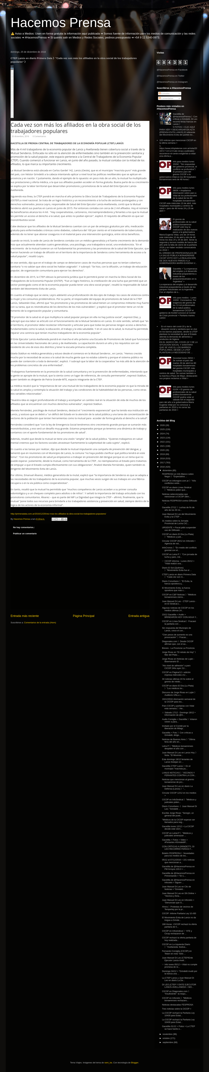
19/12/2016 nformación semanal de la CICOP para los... (178, 700)
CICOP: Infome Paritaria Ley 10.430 (179, 913)
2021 (162, 446)
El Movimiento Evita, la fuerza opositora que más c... (176, 589)
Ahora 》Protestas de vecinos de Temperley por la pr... (177, 908)
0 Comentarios (39, 136)
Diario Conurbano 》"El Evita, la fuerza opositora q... (177, 582)
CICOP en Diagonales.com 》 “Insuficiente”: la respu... (176, 992)
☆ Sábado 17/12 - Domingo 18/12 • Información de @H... (178, 713)
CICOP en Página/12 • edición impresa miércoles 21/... (176, 673)
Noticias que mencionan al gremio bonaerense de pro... (178, 780)
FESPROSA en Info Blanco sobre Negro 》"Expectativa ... (177, 475)
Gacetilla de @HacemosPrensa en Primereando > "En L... (178, 874)
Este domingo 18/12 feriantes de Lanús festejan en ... (177, 760)
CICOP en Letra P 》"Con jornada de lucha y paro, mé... (179, 555)
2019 (162, 454)
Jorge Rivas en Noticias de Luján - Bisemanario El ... (178, 660)
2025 (162, 429)
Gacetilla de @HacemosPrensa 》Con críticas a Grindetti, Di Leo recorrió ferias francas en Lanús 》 (185, 119)
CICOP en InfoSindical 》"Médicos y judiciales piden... (179, 800)
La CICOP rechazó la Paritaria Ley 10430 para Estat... (178, 1014)
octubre (166, 1038)
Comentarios (166, 98)
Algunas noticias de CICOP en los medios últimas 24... (178, 609)
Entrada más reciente (25, 616)
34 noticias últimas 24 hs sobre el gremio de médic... (177, 680)
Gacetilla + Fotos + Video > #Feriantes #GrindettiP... (175, 841)
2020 (162, 450)
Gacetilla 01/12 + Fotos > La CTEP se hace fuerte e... (178, 1027)
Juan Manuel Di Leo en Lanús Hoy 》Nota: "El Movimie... (179, 753)
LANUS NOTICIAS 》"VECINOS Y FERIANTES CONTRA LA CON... (179, 774)
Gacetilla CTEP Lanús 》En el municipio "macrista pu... (176, 767)
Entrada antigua (139, 616)
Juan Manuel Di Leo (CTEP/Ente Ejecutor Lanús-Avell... (177, 959)
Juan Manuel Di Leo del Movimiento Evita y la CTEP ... (179, 515)
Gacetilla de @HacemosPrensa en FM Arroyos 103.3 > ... (178, 867)
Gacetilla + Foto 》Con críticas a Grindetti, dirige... (177, 733)
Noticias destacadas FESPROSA (177, 1004)
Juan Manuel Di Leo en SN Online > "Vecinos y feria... (179, 894)
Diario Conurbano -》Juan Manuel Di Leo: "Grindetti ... (179, 807)
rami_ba (108, 1062)
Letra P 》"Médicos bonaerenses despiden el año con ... (177, 747)
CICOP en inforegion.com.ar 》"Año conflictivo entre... (179, 482)
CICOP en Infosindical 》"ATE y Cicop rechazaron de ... (177, 932)
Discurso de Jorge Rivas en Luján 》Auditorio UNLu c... (179, 693)
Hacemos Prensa (61, 22)
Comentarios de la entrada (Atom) (40, 622)
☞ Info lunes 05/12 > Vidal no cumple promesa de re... (179, 965)
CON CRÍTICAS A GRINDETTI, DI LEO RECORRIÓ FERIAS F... (178, 847)
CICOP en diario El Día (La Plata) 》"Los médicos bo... (177, 687)
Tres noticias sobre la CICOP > (176, 1009)
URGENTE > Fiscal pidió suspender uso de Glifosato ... (179, 528)
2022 (162, 442)
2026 (162, 425)
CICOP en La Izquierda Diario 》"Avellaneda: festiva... (176, 945)
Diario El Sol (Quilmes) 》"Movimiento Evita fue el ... (177, 569)
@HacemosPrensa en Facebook (172, 70)
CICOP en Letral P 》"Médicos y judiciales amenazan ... (177, 834)
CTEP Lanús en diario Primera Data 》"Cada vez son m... (179, 575)
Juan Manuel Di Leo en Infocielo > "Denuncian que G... (178, 901)
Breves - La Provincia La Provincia (178, 648)
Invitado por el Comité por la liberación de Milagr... (175, 727)
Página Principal (83, 616)
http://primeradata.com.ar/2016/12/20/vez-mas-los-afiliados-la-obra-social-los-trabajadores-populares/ (58, 514)
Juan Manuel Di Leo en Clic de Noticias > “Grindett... (176, 887)
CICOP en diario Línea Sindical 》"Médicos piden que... (176, 488)
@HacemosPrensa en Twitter (170, 76)
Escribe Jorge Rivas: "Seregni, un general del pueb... (178, 814)
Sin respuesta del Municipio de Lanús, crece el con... (176, 629)
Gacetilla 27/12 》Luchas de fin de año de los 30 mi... (178, 508)
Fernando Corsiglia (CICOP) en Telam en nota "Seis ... (177, 952)
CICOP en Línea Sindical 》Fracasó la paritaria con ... (179, 622)
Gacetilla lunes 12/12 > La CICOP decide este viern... (178, 827)
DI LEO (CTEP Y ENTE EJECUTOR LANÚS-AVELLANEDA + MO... (179, 985)
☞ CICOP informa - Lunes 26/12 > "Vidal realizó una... (178, 562)
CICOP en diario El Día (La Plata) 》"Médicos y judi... (177, 535)
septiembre (168, 1042)
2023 (162, 437)
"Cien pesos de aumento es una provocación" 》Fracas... (177, 635)
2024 (162, 433)
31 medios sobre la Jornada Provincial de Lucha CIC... (175, 522)
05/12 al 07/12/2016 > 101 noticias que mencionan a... (178, 861)
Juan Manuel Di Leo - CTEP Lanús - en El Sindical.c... (179, 602)
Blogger (134, 1062)
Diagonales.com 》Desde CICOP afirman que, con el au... (177, 642)
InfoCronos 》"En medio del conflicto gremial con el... (179, 548)
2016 (162, 467)
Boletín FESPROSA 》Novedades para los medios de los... (178, 854)
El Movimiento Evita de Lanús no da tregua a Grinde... (179, 918)
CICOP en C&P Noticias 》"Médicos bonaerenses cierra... (179, 595)
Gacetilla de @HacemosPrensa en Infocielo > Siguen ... (178, 881)
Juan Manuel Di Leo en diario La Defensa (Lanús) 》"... (177, 787)
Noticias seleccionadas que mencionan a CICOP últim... (176, 495)
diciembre (167, 470)
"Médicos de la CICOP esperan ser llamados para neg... (178, 821)
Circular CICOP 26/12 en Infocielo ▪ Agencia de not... (178, 542)
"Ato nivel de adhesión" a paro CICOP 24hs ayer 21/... (176, 666)
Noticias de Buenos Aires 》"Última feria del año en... (178, 740)
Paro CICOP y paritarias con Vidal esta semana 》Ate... (178, 707)
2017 (162, 462)
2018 (162, 458)
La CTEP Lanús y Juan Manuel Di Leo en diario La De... (178, 979)
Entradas (164, 93)
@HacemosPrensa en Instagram (172, 82)
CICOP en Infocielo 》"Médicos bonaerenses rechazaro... (177, 999)
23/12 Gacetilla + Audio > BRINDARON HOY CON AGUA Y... (179, 615)
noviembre (168, 1034)
